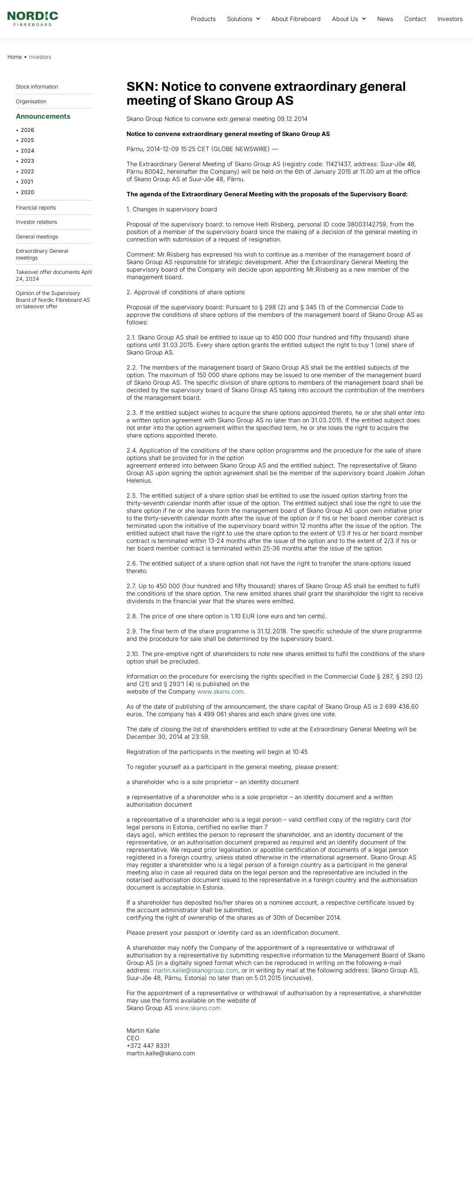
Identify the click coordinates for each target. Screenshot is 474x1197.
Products (203, 19)
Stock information (39, 86)
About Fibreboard (296, 19)
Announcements (45, 116)
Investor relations (36, 222)
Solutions (243, 18)
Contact (415, 19)
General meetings (39, 236)
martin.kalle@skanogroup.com (195, 970)
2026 (27, 130)
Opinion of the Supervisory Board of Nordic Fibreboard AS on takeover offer (53, 299)
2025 (27, 140)
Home (15, 57)
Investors (450, 19)
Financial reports (37, 207)
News (385, 19)
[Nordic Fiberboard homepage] (33, 19)
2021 (27, 181)
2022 (27, 171)
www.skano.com (220, 691)
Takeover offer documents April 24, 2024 (54, 275)
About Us (349, 18)
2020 (27, 192)
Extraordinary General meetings (54, 254)
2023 (27, 160)
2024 (27, 150)
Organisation (33, 101)
